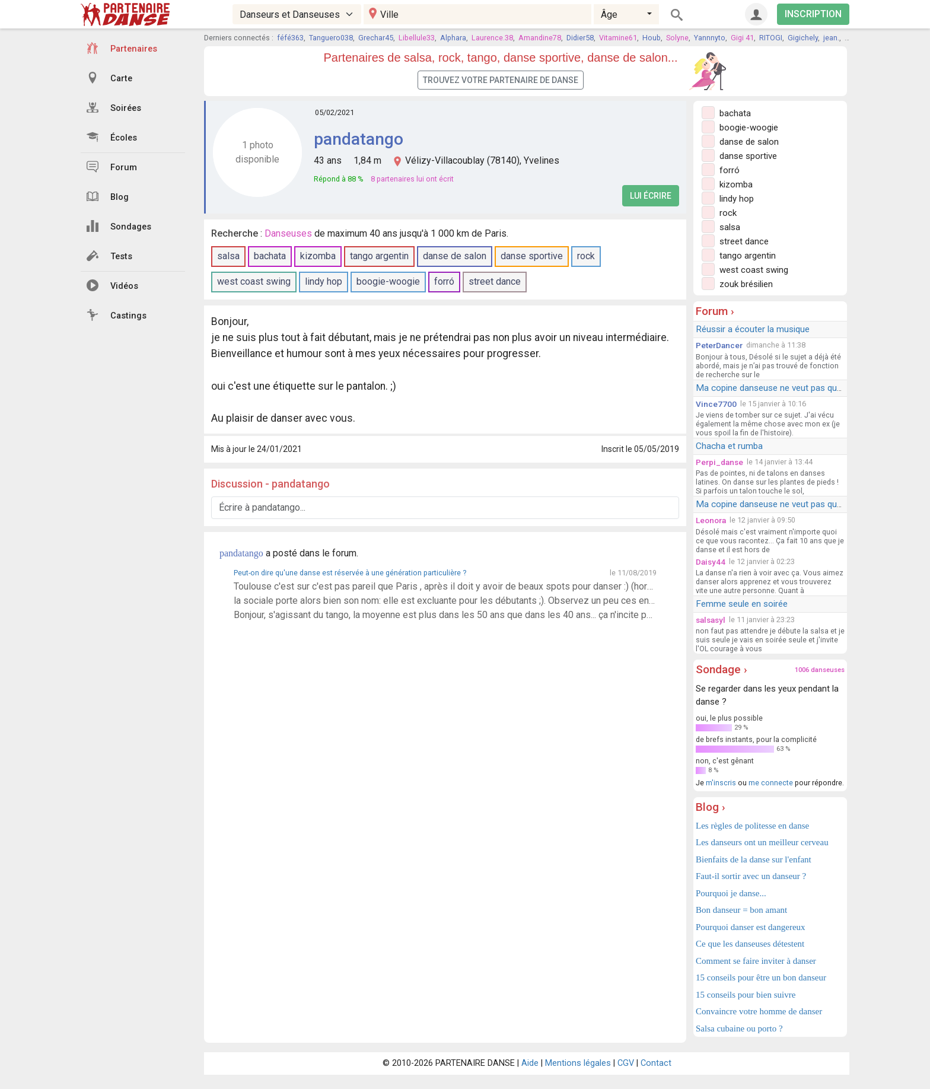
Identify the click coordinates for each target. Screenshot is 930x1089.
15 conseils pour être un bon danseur (761, 977)
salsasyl (710, 620)
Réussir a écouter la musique (753, 329)
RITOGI (770, 37)
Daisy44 (710, 561)
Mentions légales (578, 1063)
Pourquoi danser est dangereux (750, 927)
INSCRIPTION (813, 14)
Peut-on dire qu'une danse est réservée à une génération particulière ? (350, 572)
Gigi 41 (742, 37)
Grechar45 (375, 37)
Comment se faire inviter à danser (756, 961)
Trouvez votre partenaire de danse (500, 80)
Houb (651, 37)
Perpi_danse (719, 462)
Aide (530, 1063)
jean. (831, 37)
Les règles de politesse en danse (752, 825)
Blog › (710, 807)
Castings (116, 315)
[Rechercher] (677, 14)
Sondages (119, 226)
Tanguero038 (331, 37)
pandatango (358, 139)
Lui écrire (650, 195)
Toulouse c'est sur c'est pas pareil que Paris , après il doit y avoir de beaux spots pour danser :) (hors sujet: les (445, 586)
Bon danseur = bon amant (741, 910)
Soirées (114, 107)
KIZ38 (854, 37)
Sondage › (721, 669)
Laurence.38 (492, 37)
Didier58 (580, 37)
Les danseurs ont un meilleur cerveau (762, 842)
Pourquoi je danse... (731, 893)
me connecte (771, 782)
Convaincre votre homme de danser (759, 1011)
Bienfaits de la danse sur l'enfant (753, 859)
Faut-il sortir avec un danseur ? (751, 876)
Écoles (112, 137)
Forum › (715, 311)
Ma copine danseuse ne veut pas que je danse (786, 388)
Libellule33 (417, 37)
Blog (108, 196)
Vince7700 (716, 404)
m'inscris (721, 782)
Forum (112, 167)
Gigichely (803, 37)
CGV (625, 1063)
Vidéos (112, 285)
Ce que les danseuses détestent (750, 943)
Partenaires (122, 48)
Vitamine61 (618, 37)
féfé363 (290, 37)
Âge (609, 14)
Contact (656, 1063)
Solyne (677, 37)
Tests (109, 256)
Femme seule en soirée (742, 603)
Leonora (711, 520)
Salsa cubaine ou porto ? (739, 1028)
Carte (109, 78)
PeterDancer (719, 345)
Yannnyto (709, 37)
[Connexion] (756, 14)
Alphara (453, 37)
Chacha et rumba (729, 446)
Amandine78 (539, 37)
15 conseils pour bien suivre (745, 994)
